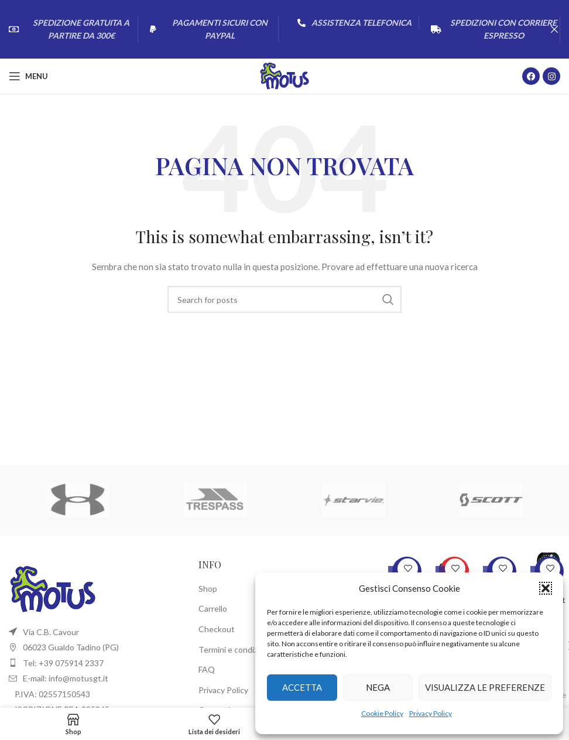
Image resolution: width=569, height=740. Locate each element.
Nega (378, 687)
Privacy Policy (430, 713)
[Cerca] (284, 299)
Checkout (216, 629)
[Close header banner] (554, 29)
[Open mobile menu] (28, 76)
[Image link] (53, 588)
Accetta (302, 687)
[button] (545, 588)
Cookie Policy (382, 713)
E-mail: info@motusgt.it (65, 678)
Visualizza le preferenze (485, 687)
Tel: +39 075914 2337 (63, 663)
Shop (207, 589)
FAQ (206, 669)
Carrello (212, 608)
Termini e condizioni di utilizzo (252, 649)
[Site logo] (284, 75)
